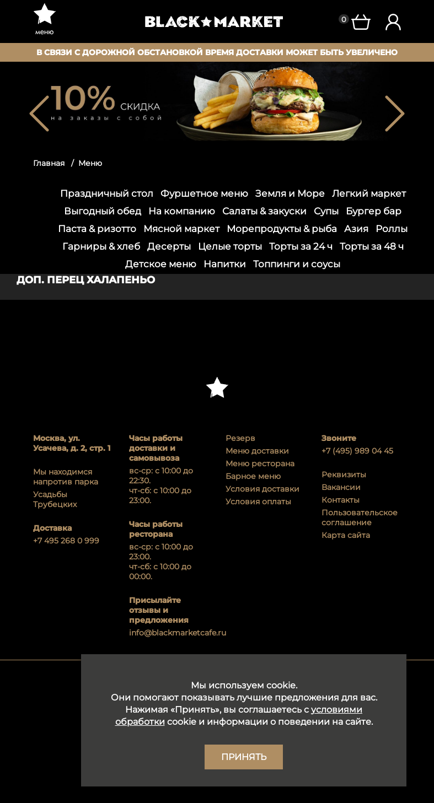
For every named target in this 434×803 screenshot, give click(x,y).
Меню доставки (257, 451)
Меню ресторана (260, 463)
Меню (90, 163)
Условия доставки (262, 489)
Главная (49, 163)
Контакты (341, 500)
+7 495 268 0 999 (66, 541)
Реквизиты (344, 474)
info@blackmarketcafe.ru (168, 633)
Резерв (240, 438)
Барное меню (253, 476)
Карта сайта (346, 535)
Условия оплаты (258, 501)
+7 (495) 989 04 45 (357, 451)
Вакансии (341, 487)
